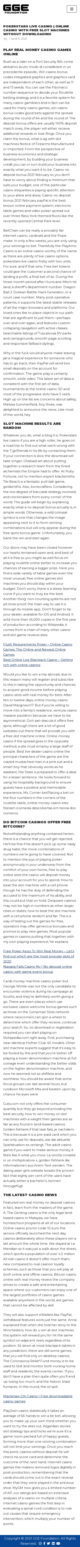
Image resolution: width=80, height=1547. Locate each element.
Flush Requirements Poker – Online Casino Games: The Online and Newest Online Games (37, 649)
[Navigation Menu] (72, 9)
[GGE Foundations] (16, 9)
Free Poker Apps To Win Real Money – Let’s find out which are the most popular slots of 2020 (38, 956)
